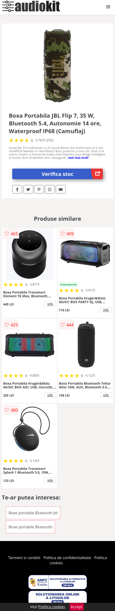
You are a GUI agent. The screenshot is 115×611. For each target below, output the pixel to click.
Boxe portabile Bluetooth (30, 527)
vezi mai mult (78, 157)
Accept (77, 606)
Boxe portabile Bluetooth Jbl (33, 512)
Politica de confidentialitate (67, 557)
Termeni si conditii (24, 557)
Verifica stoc (72, 174)
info (50, 304)
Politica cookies (51, 606)
